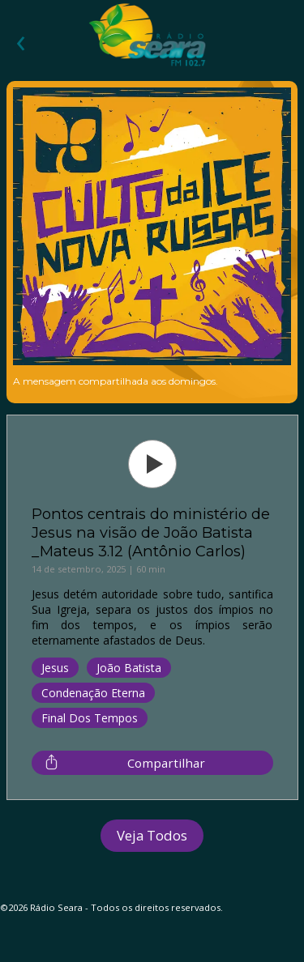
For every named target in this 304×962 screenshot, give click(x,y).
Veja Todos (152, 835)
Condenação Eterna (93, 692)
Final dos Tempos (89, 718)
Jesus (55, 667)
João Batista (128, 667)
